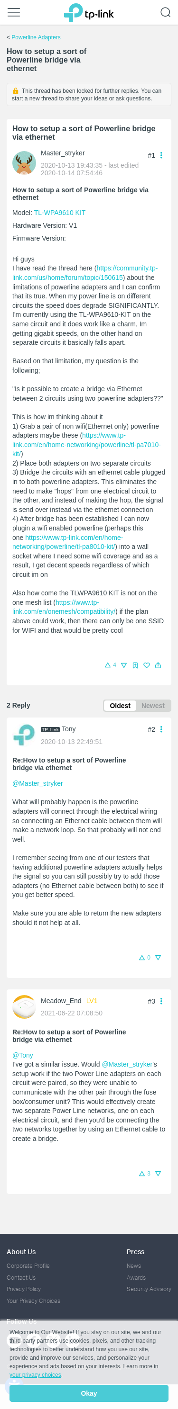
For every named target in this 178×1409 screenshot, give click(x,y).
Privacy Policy (24, 1288)
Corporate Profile (28, 1265)
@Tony (22, 1055)
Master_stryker (63, 153)
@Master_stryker (37, 783)
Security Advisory (149, 1288)
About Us (21, 1251)
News (134, 1265)
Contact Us (21, 1277)
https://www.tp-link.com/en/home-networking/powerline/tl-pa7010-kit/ (86, 444)
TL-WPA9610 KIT (59, 212)
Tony (69, 729)
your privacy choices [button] (35, 1375)
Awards (136, 1277)
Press (135, 1251)
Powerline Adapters (35, 37)
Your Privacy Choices (33, 1300)
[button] (158, 665)
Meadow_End (61, 1001)
